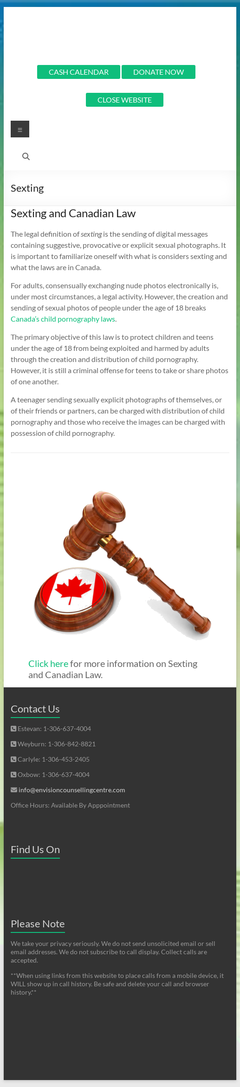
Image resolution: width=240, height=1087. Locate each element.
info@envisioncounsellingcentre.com (72, 790)
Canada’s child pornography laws (63, 318)
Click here (48, 663)
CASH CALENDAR (79, 71)
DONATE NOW (158, 71)
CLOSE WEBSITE (124, 99)
